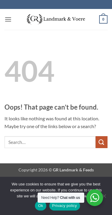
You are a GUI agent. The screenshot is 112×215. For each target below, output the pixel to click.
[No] (104, 197)
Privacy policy (64, 205)
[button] (8, 19)
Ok (40, 205)
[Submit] (102, 142)
